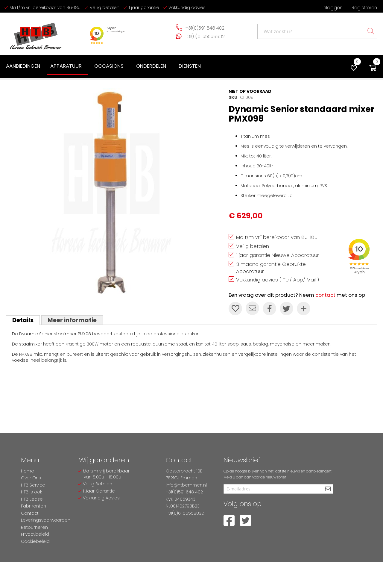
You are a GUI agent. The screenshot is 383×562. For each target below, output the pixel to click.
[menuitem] (23, 66)
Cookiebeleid (35, 541)
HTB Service (33, 485)
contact (325, 295)
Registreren (364, 7)
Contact (30, 513)
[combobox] (317, 31)
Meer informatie (72, 320)
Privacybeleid (35, 534)
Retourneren (34, 527)
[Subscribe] (328, 489)
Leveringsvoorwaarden (45, 520)
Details (23, 320)
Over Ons (31, 478)
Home (27, 471)
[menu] (104, 66)
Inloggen (333, 7)
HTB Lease (32, 499)
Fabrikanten (33, 506)
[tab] (23, 320)
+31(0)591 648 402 (205, 28)
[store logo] (36, 34)
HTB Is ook (31, 492)
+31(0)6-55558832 (205, 36)
